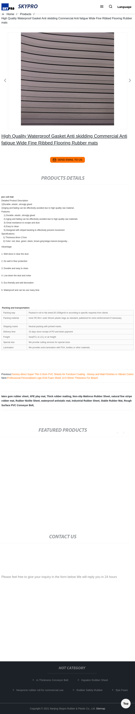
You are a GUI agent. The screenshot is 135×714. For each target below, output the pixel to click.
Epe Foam (123, 689)
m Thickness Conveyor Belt (54, 680)
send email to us (67, 160)
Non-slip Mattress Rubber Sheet (91, 396)
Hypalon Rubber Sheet (96, 680)
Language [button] (124, 6)
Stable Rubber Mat (112, 400)
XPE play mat (38, 396)
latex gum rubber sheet (14, 396)
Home (10, 14)
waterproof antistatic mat (55, 400)
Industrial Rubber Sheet (85, 400)
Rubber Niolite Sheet (28, 400)
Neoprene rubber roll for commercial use (41, 689)
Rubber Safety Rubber (91, 689)
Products (25, 14)
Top (125, 703)
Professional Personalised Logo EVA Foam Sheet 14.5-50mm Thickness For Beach (52, 377)
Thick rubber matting (59, 396)
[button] (102, 7)
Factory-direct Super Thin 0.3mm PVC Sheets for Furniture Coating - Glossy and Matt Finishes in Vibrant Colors (73, 374)
